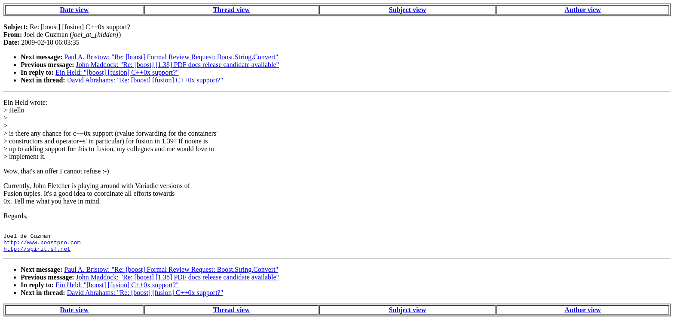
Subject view (407, 9)
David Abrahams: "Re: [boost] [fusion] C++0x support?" (145, 80)
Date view (74, 9)
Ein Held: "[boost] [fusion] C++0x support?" (117, 72)
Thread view (231, 9)
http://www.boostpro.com (41, 246)
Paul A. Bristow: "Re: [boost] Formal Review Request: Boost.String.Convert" (171, 57)
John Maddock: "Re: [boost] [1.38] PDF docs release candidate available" (177, 64)
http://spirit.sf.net (36, 254)
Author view (582, 9)
